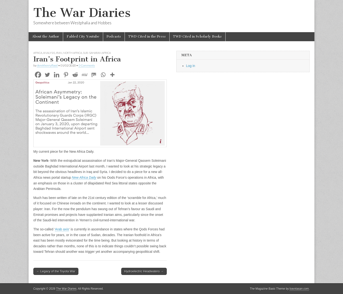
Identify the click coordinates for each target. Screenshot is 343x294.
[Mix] (94, 75)
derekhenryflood (47, 65)
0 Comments (87, 65)
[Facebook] (38, 75)
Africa (37, 52)
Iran (59, 52)
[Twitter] (47, 75)
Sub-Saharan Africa (97, 52)
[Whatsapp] (103, 75)
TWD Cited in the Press (147, 37)
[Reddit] (75, 75)
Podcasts (114, 37)
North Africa (72, 52)
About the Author (45, 37)
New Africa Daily (84, 177)
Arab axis (62, 229)
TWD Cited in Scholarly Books (197, 37)
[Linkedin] (56, 75)
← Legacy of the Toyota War (55, 271)
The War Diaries (82, 12)
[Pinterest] (66, 75)
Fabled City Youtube (83, 37)
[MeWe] (84, 75)
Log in (190, 66)
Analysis (49, 52)
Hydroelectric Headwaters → (144, 271)
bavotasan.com (299, 288)
